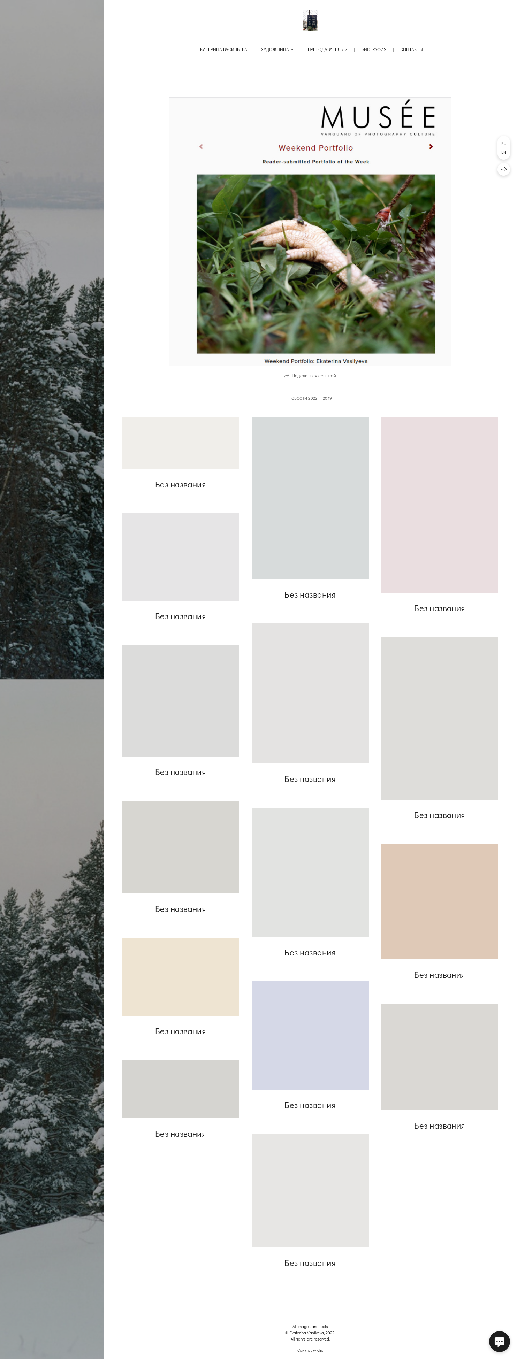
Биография (374, 49)
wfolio (318, 1350)
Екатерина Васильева (222, 49)
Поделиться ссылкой (314, 380)
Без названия (180, 489)
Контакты (412, 49)
